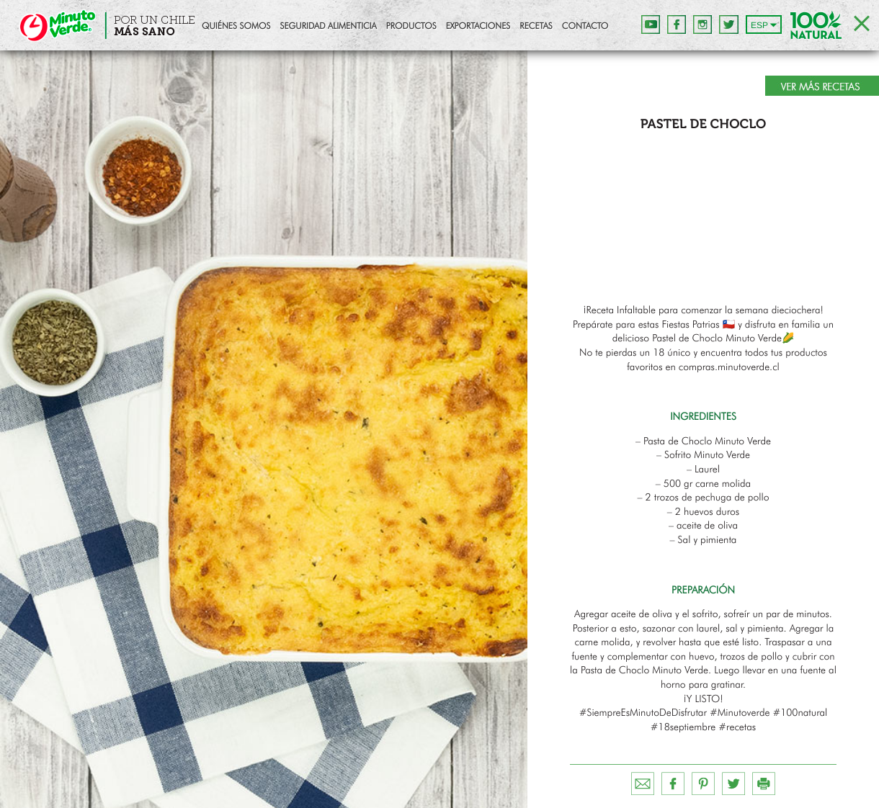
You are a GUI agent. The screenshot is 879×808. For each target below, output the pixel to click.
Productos (411, 26)
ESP (759, 25)
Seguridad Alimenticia (328, 26)
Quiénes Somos (236, 26)
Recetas (535, 26)
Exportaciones (478, 26)
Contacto (585, 26)
